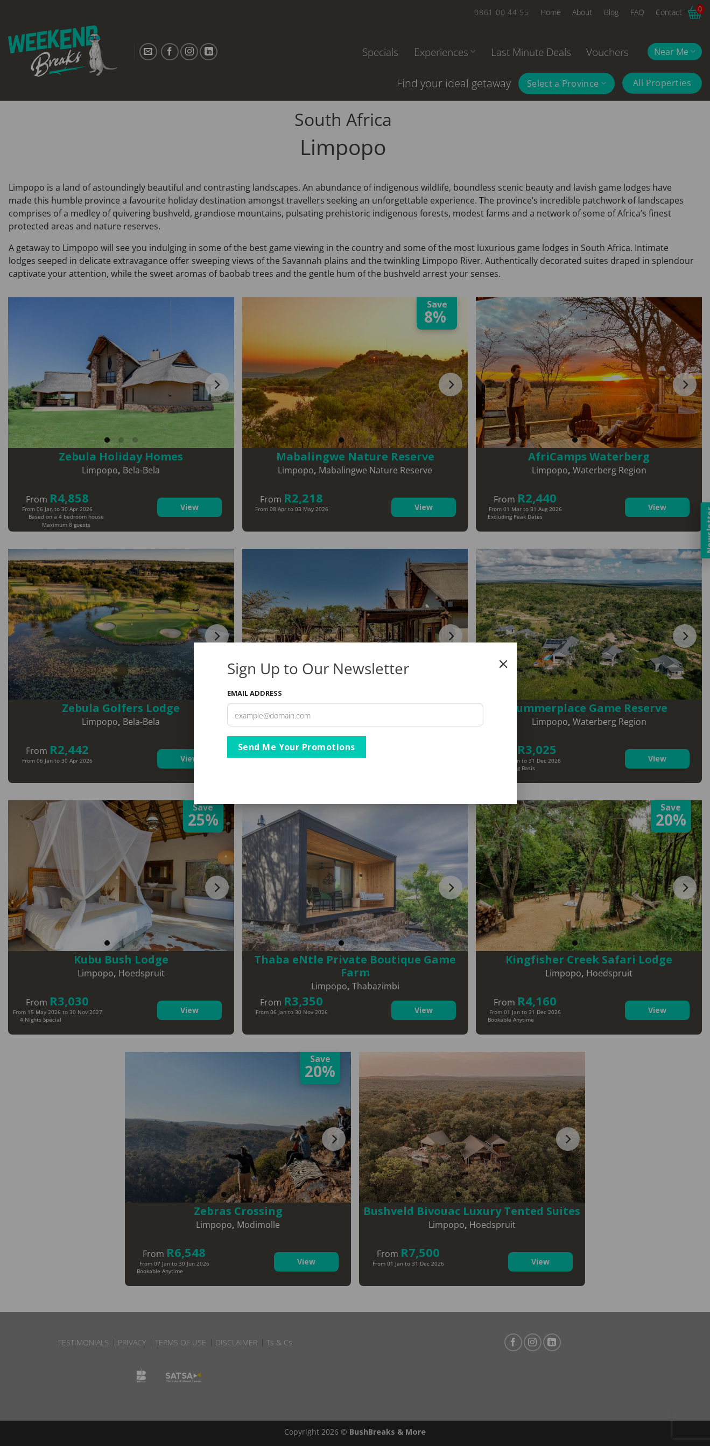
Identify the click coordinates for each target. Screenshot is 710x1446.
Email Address (254, 693)
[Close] (503, 664)
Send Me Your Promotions (296, 747)
